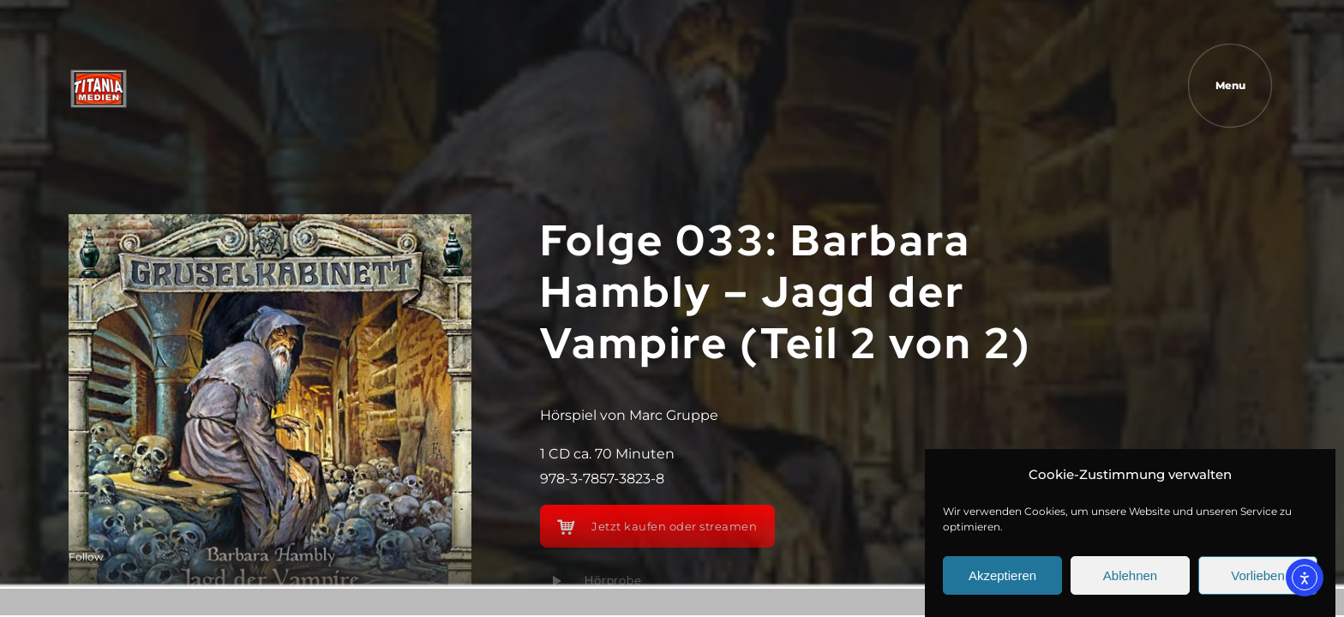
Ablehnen (1130, 576)
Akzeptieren (1002, 576)
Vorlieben (1258, 576)
